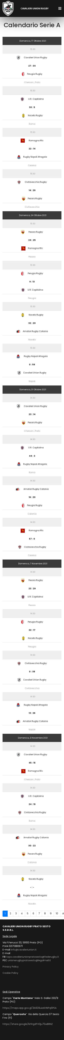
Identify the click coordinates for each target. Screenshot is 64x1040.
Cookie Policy (10, 973)
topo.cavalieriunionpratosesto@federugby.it (32, 956)
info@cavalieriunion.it (24, 949)
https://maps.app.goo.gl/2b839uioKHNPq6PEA (29, 1008)
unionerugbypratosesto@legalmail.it (29, 960)
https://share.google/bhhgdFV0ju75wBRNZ (28, 1024)
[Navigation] (59, 8)
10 (57, 913)
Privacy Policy (11, 966)
